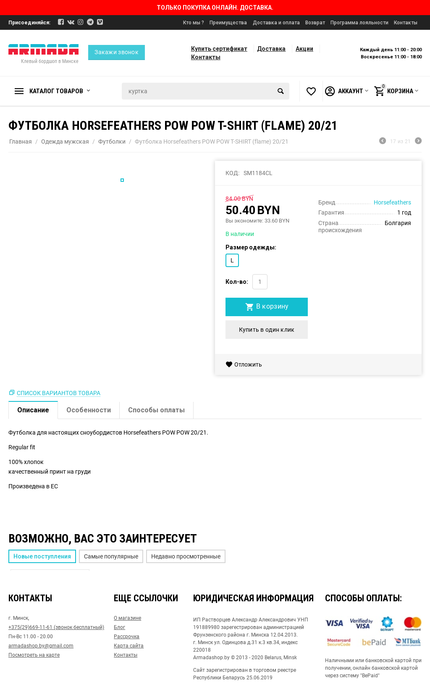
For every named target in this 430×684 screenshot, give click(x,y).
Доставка (271, 48)
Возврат (315, 23)
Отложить (243, 364)
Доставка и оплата (276, 23)
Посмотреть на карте (34, 655)
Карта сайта (129, 646)
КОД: (232, 173)
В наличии (239, 234)
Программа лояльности (359, 23)
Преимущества (228, 23)
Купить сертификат (219, 48)
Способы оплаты (156, 410)
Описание (33, 410)
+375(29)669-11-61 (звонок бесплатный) (56, 627)
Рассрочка (126, 636)
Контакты (405, 23)
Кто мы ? (193, 23)
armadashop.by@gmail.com (40, 646)
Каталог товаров (56, 91)
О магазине (127, 618)
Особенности (88, 410)
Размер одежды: (250, 247)
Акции (304, 48)
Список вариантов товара (58, 393)
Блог (119, 627)
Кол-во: (236, 281)
